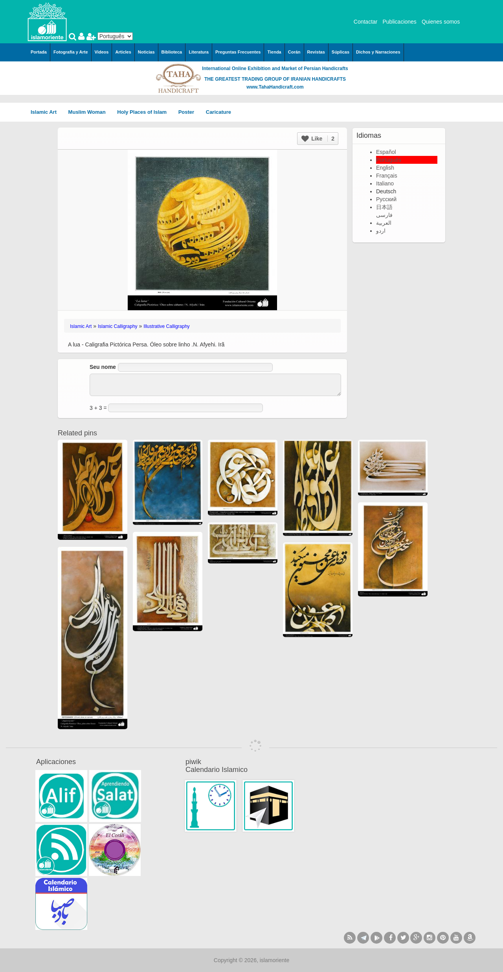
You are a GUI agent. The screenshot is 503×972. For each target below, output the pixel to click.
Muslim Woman (89, 112)
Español (386, 152)
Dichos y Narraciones (378, 52)
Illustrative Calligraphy (166, 326)
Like (317, 138)
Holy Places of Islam (144, 112)
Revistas (316, 52)
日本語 (384, 207)
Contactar (366, 22)
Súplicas (340, 52)
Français (386, 175)
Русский (386, 199)
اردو (381, 231)
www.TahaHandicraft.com (274, 87)
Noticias (146, 52)
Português (388, 160)
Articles (123, 52)
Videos (102, 52)
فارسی (384, 215)
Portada (39, 52)
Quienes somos (441, 22)
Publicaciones (399, 22)
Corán (294, 52)
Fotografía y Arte (70, 52)
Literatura (199, 52)
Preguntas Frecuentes (238, 52)
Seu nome (103, 367)
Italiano (385, 183)
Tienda (274, 52)
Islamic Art (46, 112)
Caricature (218, 112)
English (385, 168)
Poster (189, 112)
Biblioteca (172, 52)
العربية (383, 223)
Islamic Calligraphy (118, 326)
